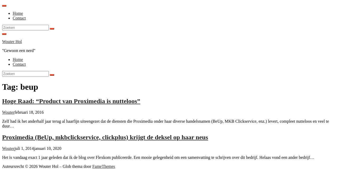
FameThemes (103, 166)
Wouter (8, 112)
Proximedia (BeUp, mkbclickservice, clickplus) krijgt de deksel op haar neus (105, 137)
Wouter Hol (12, 41)
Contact (19, 18)
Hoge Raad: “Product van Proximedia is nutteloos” (71, 101)
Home (18, 13)
